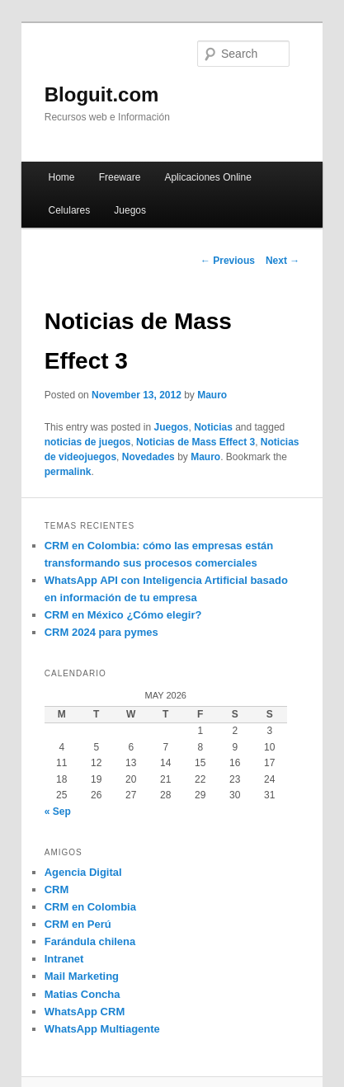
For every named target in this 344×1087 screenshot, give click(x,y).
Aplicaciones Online (207, 177)
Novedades (148, 457)
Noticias (213, 427)
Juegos (130, 210)
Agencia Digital (83, 872)
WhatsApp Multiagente (102, 1029)
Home (62, 177)
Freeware (120, 177)
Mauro (212, 395)
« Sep (58, 811)
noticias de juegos (88, 442)
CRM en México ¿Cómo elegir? (123, 615)
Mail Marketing (82, 976)
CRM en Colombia (90, 907)
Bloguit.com (102, 94)
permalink (68, 472)
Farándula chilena (90, 941)
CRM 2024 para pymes (101, 632)
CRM (57, 889)
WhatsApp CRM (85, 1011)
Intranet (64, 959)
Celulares (70, 210)
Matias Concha (82, 994)
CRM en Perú (78, 924)
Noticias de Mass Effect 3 (195, 442)
